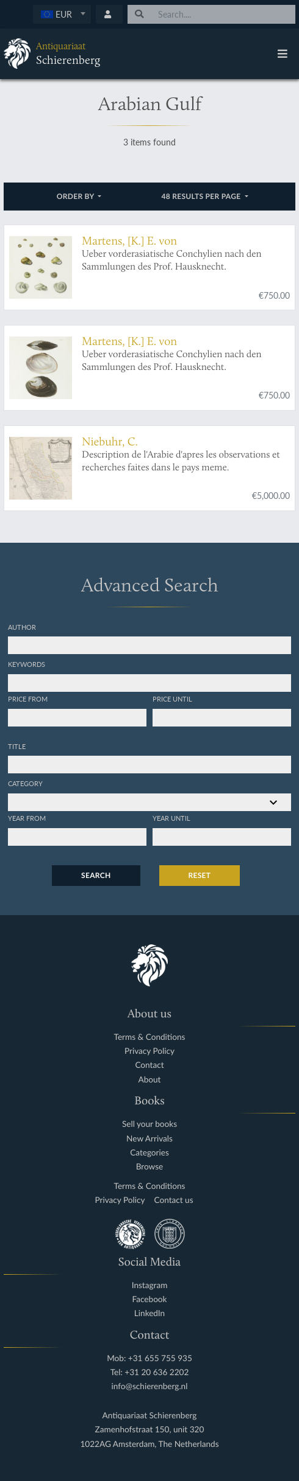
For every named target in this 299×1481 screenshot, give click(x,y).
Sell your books (149, 1124)
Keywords (26, 664)
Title (17, 746)
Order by (76, 196)
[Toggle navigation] (282, 53)
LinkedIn (149, 1313)
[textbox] (62, 14)
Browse (150, 1167)
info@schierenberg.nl (150, 1386)
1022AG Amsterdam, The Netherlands (149, 1444)
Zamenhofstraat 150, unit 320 (149, 1429)
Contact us (173, 1200)
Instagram (150, 1285)
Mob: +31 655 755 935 (149, 1358)
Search (95, 875)
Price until (172, 698)
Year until (171, 818)
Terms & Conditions (150, 1037)
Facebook (149, 1299)
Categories (149, 1153)
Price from (28, 698)
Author (22, 627)
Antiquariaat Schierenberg (150, 1415)
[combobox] (62, 14)
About (150, 1079)
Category (25, 783)
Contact (149, 1065)
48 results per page (202, 196)
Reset (200, 875)
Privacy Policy (149, 1051)
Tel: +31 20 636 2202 (149, 1372)
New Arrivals (149, 1139)
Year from (27, 818)
